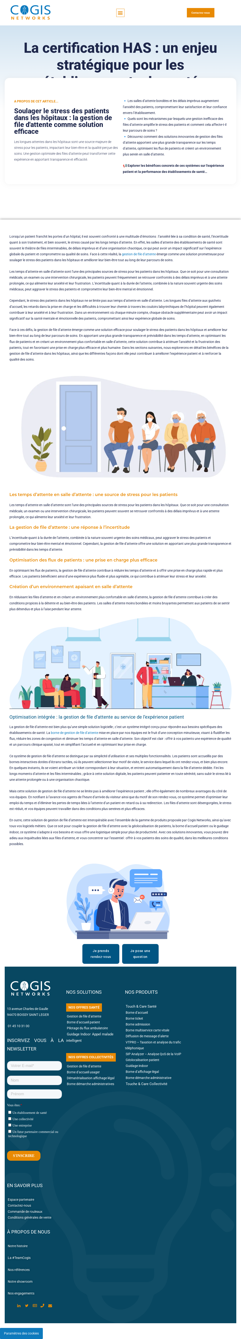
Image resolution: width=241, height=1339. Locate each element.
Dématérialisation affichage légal (90, 1078)
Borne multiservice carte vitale (147, 1030)
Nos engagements (21, 1293)
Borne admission (138, 1024)
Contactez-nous (19, 1205)
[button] (120, 13)
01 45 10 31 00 (18, 1026)
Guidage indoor (137, 1066)
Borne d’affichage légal (142, 1072)
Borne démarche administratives (90, 1084)
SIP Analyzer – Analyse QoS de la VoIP (153, 1054)
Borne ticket (134, 1018)
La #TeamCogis (19, 1258)
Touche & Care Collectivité (146, 1084)
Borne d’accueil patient (83, 1022)
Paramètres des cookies (21, 1333)
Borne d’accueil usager (83, 1072)
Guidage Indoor (79, 1034)
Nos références (19, 1270)
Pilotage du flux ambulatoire (87, 1028)
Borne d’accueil (137, 1012)
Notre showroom (20, 1281)
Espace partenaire (21, 1199)
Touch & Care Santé (141, 1006)
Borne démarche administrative (148, 1078)
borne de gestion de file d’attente (74, 733)
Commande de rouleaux (25, 1211)
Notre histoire (18, 1246)
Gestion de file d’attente (84, 1016)
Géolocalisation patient (143, 1060)
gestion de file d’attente (138, 254)
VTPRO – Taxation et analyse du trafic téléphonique (153, 1045)
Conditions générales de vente (29, 1217)
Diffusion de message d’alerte (147, 1036)
